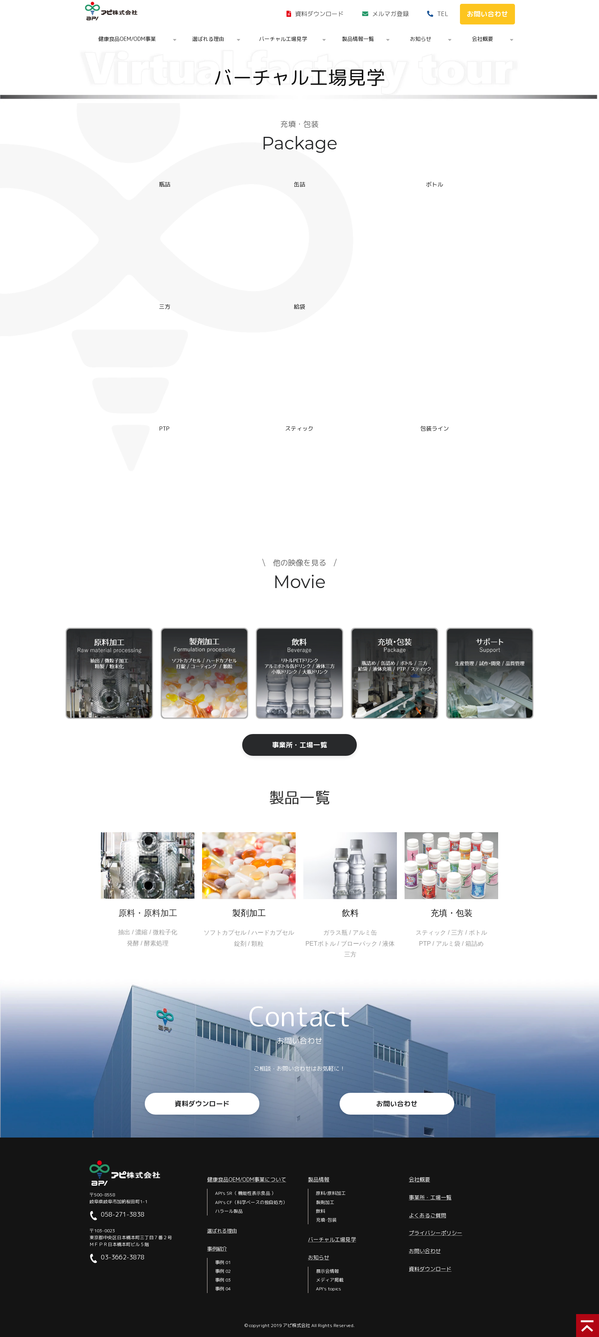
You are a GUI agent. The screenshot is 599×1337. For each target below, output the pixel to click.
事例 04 (223, 1288)
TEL (442, 14)
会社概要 (482, 38)
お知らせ (420, 38)
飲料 (320, 1211)
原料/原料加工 (331, 1193)
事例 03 (223, 1280)
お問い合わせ (487, 14)
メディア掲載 (329, 1280)
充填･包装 (326, 1220)
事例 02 (223, 1271)
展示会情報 (327, 1271)
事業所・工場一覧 (299, 745)
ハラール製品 (229, 1211)
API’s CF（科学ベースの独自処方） (251, 1202)
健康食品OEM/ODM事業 (127, 38)
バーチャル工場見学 (283, 38)
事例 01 (223, 1262)
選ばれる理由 (208, 38)
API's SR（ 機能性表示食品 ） (245, 1193)
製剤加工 (325, 1202)
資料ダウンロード (319, 14)
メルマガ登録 (390, 14)
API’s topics (328, 1288)
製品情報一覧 (358, 38)
